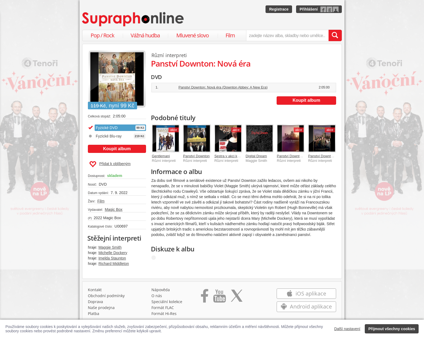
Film (230, 35)
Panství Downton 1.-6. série (298, 156)
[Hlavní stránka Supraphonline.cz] (133, 19)
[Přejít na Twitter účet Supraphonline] (236, 298)
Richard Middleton (113, 263)
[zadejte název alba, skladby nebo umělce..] (287, 35)
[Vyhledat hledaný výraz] (335, 35)
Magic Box (113, 209)
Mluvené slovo (192, 35)
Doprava (95, 301)
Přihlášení (309, 9)
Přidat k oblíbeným (110, 164)
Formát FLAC (162, 307)
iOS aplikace (306, 293)
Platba (93, 313)
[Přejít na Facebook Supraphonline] (204, 298)
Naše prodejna (101, 307)
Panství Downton (196, 156)
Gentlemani (161, 156)
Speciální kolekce (166, 301)
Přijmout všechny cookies (391, 329)
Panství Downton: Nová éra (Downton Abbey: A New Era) (223, 87)
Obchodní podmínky (106, 295)
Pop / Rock (102, 35)
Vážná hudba (145, 35)
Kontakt (95, 289)
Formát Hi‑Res (164, 313)
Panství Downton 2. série (327, 156)
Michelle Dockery (112, 253)
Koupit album (117, 148)
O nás (156, 295)
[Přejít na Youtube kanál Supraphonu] (219, 298)
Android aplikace (306, 306)
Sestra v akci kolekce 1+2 (234, 156)
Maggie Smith (110, 247)
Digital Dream (256, 156)
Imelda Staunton (112, 258)
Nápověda (160, 289)
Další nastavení (347, 329)
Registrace (279, 9)
